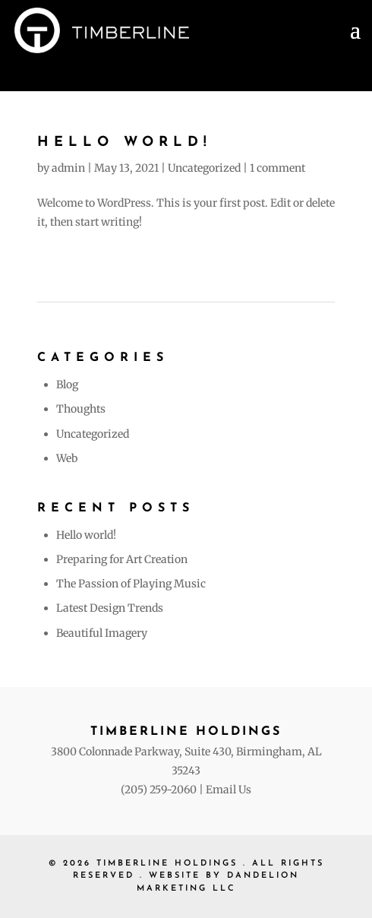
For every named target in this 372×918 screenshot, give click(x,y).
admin (68, 168)
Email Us (228, 789)
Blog (67, 384)
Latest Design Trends (109, 608)
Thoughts (81, 409)
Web (66, 458)
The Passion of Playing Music (131, 583)
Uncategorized (204, 168)
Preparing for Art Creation (122, 559)
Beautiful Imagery (101, 633)
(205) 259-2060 (159, 789)
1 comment (277, 168)
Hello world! (124, 142)
